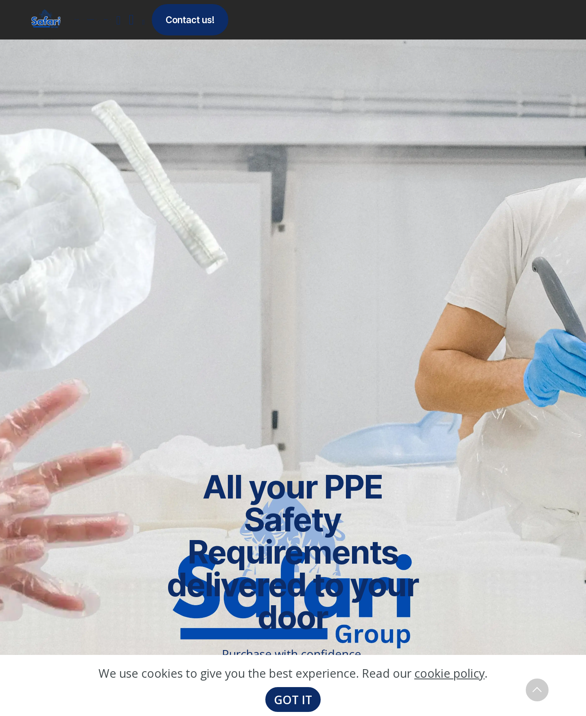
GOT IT (293, 699)
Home (76, 19)
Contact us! (190, 19)
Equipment (88, 19)
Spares (106, 19)
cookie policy (449, 673)
